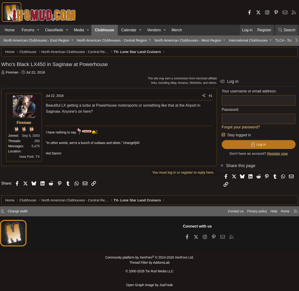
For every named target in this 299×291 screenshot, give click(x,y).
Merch (177, 30)
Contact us (231, 213)
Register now (275, 156)
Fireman (14, 75)
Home (10, 30)
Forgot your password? (238, 129)
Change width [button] (20, 213)
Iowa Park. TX (31, 159)
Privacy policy (253, 213)
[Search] (286, 30)
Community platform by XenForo (149, 259)
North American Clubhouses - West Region (188, 40)
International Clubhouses (248, 40)
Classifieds (54, 30)
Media (79, 30)
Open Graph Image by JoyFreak (149, 285)
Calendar (128, 30)
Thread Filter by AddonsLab (149, 264)
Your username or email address (246, 93)
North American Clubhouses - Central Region (112, 40)
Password (227, 112)
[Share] (201, 98)
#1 (208, 98)
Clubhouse (104, 30)
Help (271, 213)
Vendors (154, 30)
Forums (28, 30)
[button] (38, 30)
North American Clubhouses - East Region (36, 40)
